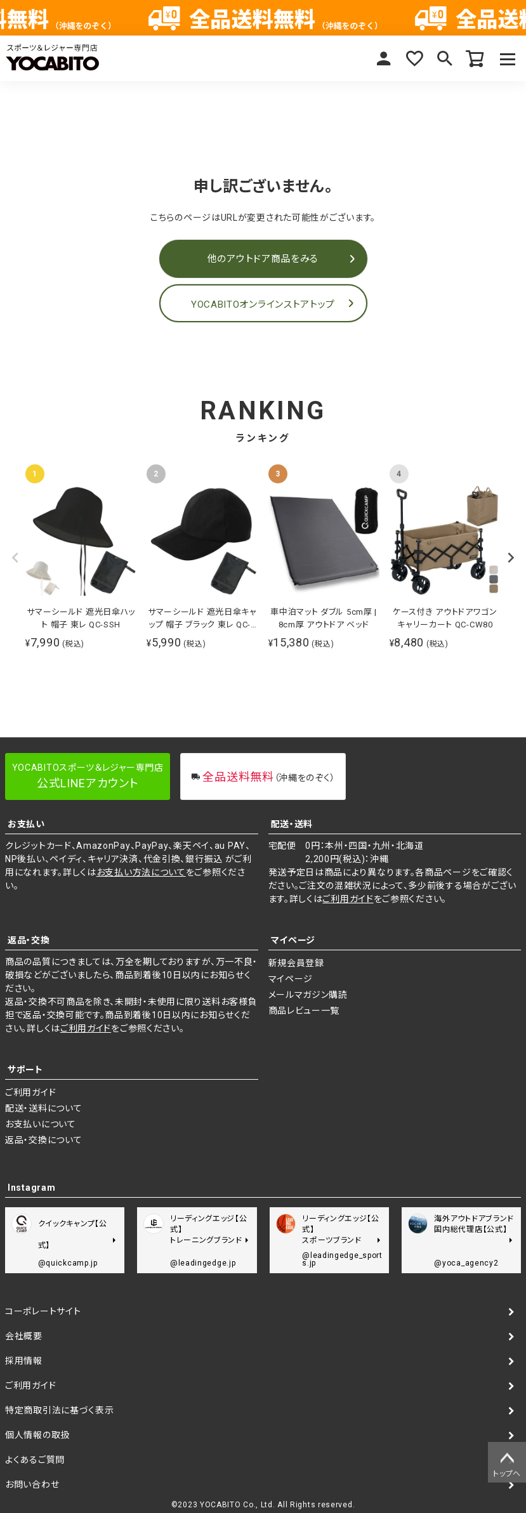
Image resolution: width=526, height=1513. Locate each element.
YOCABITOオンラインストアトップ (263, 304)
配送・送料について (43, 1108)
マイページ (384, 58)
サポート (25, 1069)
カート (475, 58)
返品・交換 (29, 940)
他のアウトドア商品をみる (263, 259)
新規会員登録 (296, 963)
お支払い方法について (141, 872)
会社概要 (24, 1336)
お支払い (26, 824)
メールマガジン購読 (308, 995)
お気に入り (414, 58)
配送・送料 (292, 824)
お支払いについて (40, 1124)
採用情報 (24, 1361)
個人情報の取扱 (37, 1435)
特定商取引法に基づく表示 (59, 1410)
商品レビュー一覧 (304, 1010)
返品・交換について (43, 1140)
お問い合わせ (32, 1484)
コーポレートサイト (43, 1311)
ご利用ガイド (347, 899)
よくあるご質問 (35, 1460)
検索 (445, 58)
